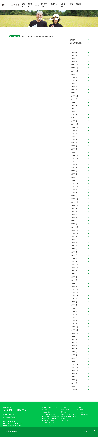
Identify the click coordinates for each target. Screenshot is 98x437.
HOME (45, 410)
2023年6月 (73, 136)
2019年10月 (74, 233)
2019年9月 (73, 236)
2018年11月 (74, 264)
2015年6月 (73, 383)
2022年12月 (74, 155)
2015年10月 (74, 370)
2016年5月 (73, 349)
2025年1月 (73, 93)
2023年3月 (73, 146)
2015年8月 (73, 377)
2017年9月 (73, 299)
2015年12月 (74, 364)
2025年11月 (74, 68)
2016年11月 (74, 330)
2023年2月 (73, 149)
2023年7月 (73, 133)
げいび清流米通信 (14, 36)
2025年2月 (73, 90)
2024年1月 (73, 121)
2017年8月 (73, 302)
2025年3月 (73, 86)
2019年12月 (74, 227)
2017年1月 (73, 324)
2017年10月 (74, 296)
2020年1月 (73, 224)
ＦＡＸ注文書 (64, 420)
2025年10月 (74, 71)
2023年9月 (73, 130)
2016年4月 (73, 352)
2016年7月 (73, 342)
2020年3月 (73, 218)
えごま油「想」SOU (48, 423)
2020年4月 (73, 214)
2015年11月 (74, 367)
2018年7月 (73, 277)
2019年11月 (74, 230)
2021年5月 (73, 189)
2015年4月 (73, 389)
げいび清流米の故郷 (48, 420)
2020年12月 (74, 199)
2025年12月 (74, 65)
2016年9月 (73, 336)
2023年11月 (74, 124)
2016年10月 (74, 333)
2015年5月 (73, 386)
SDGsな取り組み (47, 425)
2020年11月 (74, 202)
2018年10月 (74, 267)
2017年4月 (73, 314)
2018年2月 (73, 283)
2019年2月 (73, 258)
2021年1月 (73, 196)
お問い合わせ (89, 5)
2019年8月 (73, 239)
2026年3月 (73, 55)
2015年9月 (73, 374)
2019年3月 (73, 255)
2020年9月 (73, 208)
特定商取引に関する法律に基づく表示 (68, 417)
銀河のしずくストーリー (49, 418)
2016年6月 (73, 345)
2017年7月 (73, 305)
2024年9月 (73, 99)
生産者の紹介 (47, 412)
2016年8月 (73, 339)
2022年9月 (73, 161)
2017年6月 (73, 308)
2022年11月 (74, 158)
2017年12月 (74, 289)
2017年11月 (74, 292)
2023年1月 (73, 152)
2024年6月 (73, 108)
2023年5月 (73, 140)
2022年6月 (73, 168)
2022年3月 (73, 177)
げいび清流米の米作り (49, 414)
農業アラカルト (82, 410)
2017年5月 (73, 311)
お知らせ (73, 40)
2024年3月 (73, 115)
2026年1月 (73, 62)
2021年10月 (74, 186)
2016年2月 (73, 358)
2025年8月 (73, 77)
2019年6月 (73, 246)
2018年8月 (73, 274)
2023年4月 (73, 143)
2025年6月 (73, 80)
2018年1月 (73, 286)
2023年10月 (74, 127)
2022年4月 (73, 174)
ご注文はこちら (65, 410)
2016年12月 (74, 327)
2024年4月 (73, 111)
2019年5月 (73, 249)
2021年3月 (73, 193)
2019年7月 (73, 242)
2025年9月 (73, 74)
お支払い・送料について (67, 414)
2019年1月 (73, 261)
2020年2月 (73, 221)
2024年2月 (73, 118)
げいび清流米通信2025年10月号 (42, 36)
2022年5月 (73, 171)
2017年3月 (73, 317)
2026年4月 (73, 52)
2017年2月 (73, 321)
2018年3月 (73, 280)
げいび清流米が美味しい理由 (51, 416)
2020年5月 (73, 211)
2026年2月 (73, 58)
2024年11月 (74, 96)
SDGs (37, 5)
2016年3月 (73, 355)
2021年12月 (74, 183)
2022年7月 (73, 165)
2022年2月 (73, 180)
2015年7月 (73, 380)
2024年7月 (73, 105)
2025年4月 (73, 83)
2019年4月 (73, 252)
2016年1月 (73, 361)
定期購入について (65, 412)
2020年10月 (74, 205)
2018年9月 (73, 271)
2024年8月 (73, 102)
